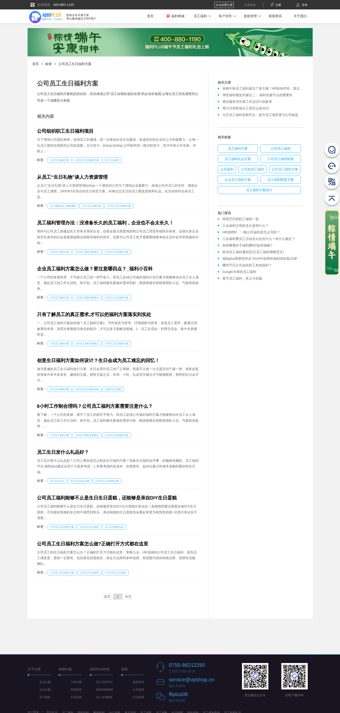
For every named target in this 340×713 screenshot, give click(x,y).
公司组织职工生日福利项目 (65, 131)
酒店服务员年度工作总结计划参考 (247, 101)
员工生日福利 (112, 160)
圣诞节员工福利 (113, 389)
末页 (128, 596)
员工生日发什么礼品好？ (63, 452)
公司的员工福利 (252, 169)
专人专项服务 (104, 697)
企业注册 (45, 689)
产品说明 (76, 697)
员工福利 (200, 16)
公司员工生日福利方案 (74, 64)
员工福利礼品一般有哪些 (63, 206)
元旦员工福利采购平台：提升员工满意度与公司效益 (260, 115)
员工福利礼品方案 (238, 159)
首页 (150, 16)
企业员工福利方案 (238, 179)
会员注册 (45, 682)
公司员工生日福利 (89, 527)
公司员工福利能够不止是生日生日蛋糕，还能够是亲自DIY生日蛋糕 (107, 497)
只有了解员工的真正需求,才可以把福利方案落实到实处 (94, 314)
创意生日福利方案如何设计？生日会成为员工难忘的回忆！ (98, 360)
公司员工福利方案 (59, 252)
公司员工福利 (281, 148)
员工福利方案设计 (259, 190)
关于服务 (45, 697)
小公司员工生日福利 (115, 572)
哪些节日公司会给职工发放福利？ (247, 265)
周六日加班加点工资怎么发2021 (245, 108)
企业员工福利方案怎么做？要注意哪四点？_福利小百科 (95, 268)
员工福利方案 (238, 148)
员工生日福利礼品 (114, 527)
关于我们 (300, 16)
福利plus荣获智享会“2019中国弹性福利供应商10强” (260, 258)
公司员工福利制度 (280, 159)
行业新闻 (138, 697)
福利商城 (175, 16)
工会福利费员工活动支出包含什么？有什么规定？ (258, 239)
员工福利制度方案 (280, 179)
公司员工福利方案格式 (87, 252)
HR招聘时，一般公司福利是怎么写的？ (252, 232)
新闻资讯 (275, 16)
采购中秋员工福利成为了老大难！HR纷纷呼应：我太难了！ (266, 88)
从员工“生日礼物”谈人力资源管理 (72, 177)
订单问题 (76, 682)
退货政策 (76, 689)
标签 (48, 64)
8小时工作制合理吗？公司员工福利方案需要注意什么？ (95, 406)
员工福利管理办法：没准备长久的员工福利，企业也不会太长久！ (105, 222)
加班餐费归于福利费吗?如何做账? (247, 245)
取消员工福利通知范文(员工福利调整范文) (253, 252)
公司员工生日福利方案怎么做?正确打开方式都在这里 (92, 543)
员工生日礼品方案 (79, 481)
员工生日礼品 (57, 481)
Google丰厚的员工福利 (239, 272)
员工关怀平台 (104, 682)
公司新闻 (138, 689)
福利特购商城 (104, 689)
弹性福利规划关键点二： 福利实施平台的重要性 (257, 95)
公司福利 (226, 169)
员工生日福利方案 (59, 160)
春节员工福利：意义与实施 (242, 278)
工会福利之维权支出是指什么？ (245, 225)
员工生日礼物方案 (91, 206)
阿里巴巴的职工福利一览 (240, 219)
